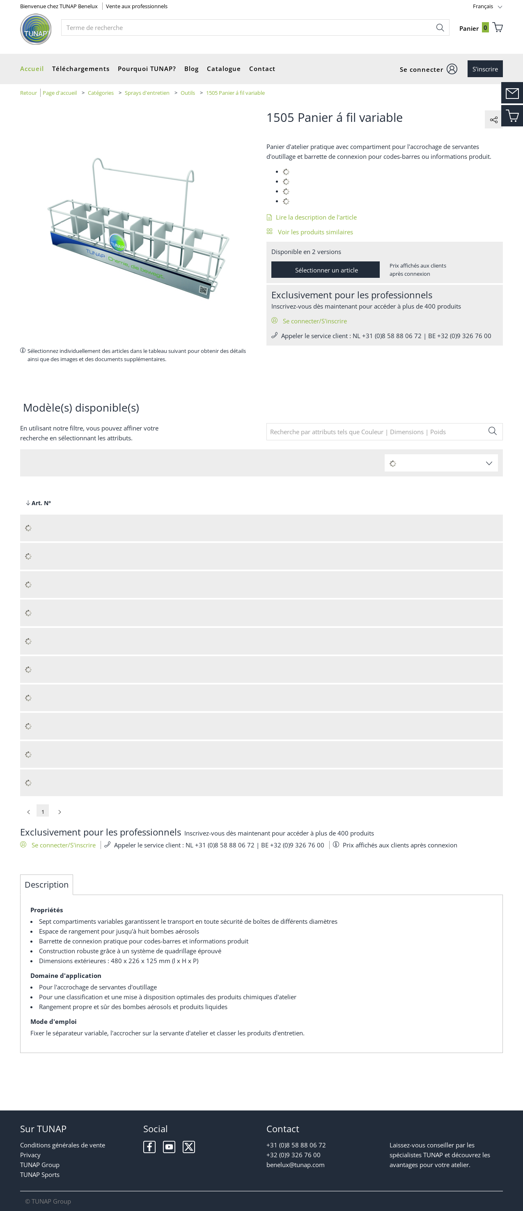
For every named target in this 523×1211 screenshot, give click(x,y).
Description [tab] (47, 884)
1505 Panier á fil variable (235, 92)
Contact (262, 68)
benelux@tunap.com (295, 1165)
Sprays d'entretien (147, 92)
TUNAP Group (40, 1165)
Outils (188, 92)
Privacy (30, 1155)
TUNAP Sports (40, 1174)
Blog (191, 68)
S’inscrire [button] (485, 69)
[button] (429, 69)
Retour (28, 92)
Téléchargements (81, 68)
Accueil (32, 68)
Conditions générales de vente (62, 1145)
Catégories (101, 92)
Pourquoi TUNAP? (147, 68)
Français (483, 6)
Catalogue (224, 68)
